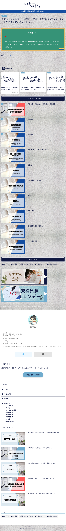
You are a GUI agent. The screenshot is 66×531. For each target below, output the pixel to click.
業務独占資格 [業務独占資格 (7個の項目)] (52, 264)
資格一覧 (7, 403)
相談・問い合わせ (33, 375)
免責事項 (40, 526)
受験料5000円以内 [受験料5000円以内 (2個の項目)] (27, 264)
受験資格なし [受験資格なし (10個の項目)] (40, 264)
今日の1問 (4, 15)
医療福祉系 (9, 417)
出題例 (6, 399)
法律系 (8, 419)
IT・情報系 (9, 405)
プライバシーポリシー (29, 526)
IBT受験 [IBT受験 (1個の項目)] (15, 264)
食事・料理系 (10, 421)
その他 (8, 408)
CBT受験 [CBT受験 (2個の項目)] (6, 264)
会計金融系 (9, 414)
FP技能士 (9, 55)
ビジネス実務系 (11, 410)
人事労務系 (9, 412)
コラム (6, 389)
